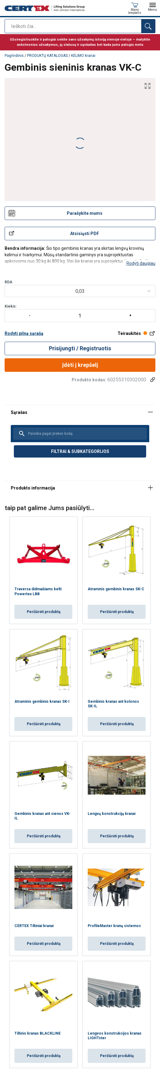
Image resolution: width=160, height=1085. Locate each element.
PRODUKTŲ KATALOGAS (47, 55)
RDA (8, 282)
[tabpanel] (80, 442)
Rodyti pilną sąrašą (24, 333)
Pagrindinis (14, 55)
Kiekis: (80, 313)
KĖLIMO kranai (83, 55)
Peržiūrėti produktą (43, 612)
